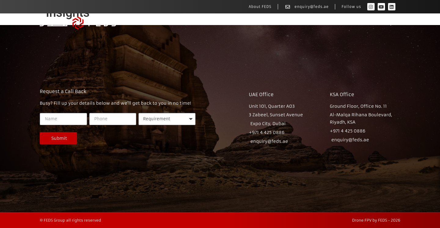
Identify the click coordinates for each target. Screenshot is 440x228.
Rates (361, 23)
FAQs (388, 23)
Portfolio (330, 23)
